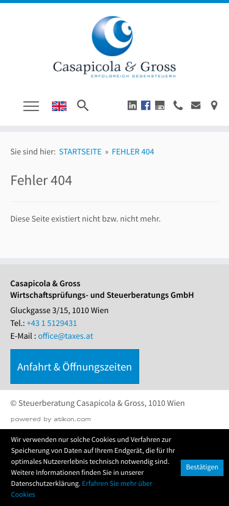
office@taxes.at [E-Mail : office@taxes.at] (65, 335)
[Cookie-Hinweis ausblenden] (202, 468)
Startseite (80, 151)
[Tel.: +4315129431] (52, 323)
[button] (132, 105)
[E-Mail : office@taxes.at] (196, 105)
